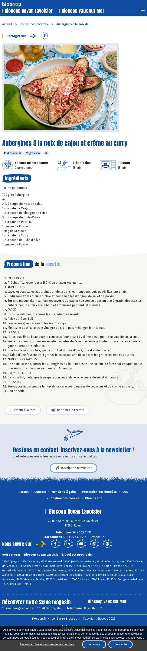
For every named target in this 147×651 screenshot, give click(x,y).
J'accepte (120, 644)
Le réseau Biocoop (64, 618)
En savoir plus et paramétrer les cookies (47, 644)
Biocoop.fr (38, 618)
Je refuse (94, 644)
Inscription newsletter (73, 468)
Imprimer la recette (67, 410)
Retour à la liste (22, 410)
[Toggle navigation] (143, 11)
